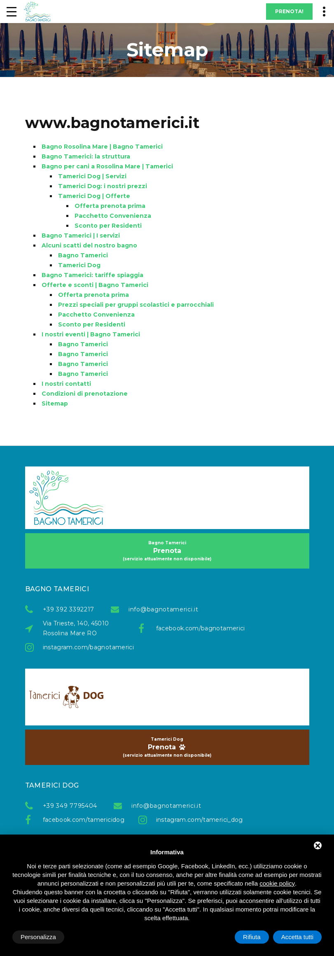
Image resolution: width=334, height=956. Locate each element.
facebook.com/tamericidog (82, 819)
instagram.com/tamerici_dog (195, 819)
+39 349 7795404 (70, 805)
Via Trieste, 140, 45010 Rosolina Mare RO (76, 628)
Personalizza (38, 936)
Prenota (167, 551)
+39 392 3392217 (69, 609)
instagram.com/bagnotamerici (82, 647)
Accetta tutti (297, 936)
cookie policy (277, 883)
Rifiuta (252, 936)
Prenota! (289, 11)
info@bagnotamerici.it (163, 609)
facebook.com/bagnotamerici (195, 628)
